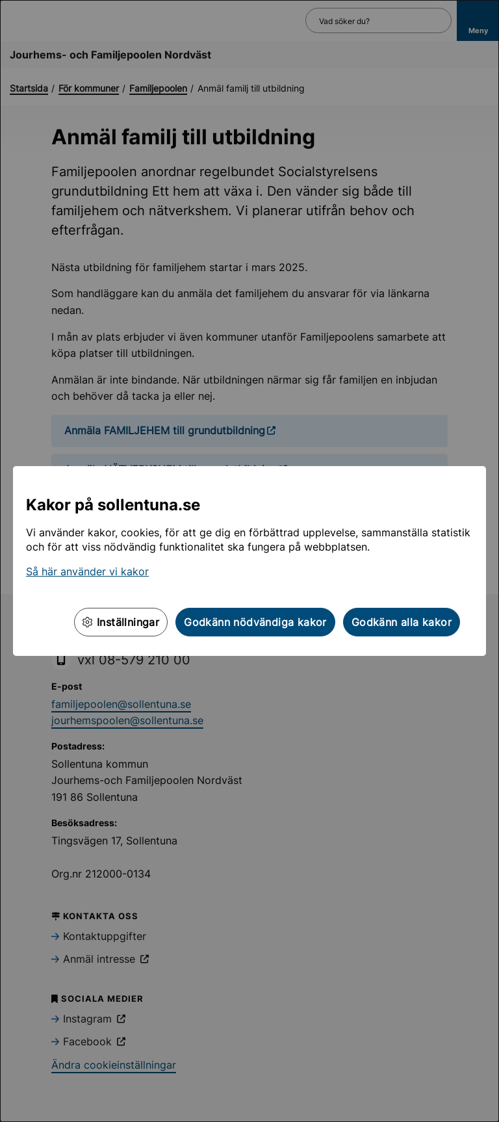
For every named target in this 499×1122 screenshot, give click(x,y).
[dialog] (249, 561)
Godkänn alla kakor (402, 622)
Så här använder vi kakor (87, 571)
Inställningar (121, 622)
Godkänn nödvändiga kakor (255, 622)
